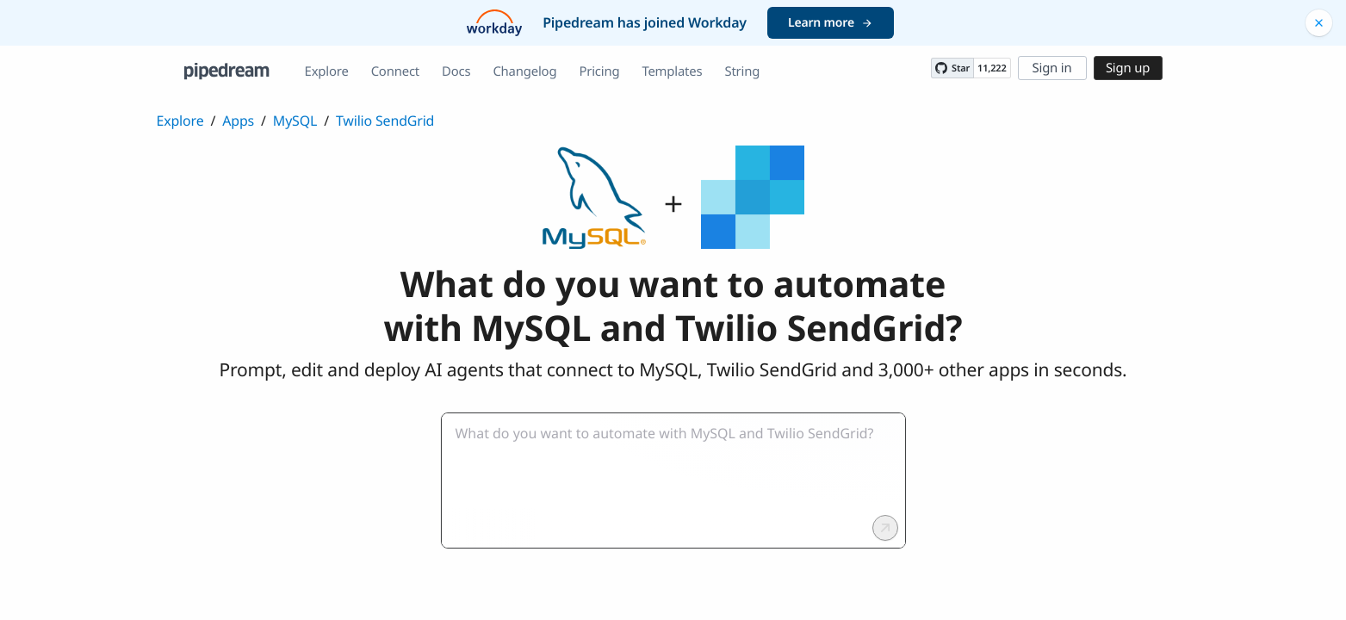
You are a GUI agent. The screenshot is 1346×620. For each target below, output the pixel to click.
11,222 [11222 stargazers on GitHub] (991, 68)
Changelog (524, 71)
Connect (395, 71)
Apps (238, 120)
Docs (456, 71)
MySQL (295, 120)
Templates (672, 71)
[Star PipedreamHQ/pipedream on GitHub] (952, 68)
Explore (327, 71)
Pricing (599, 71)
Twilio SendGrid (385, 120)
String (742, 71)
